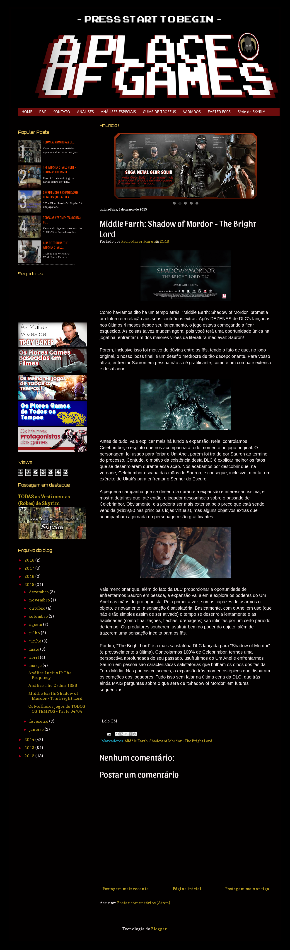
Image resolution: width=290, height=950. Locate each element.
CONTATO (61, 112)
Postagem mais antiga (247, 888)
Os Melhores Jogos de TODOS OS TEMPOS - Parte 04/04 (56, 709)
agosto (36, 624)
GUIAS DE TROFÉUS (159, 112)
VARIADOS (192, 112)
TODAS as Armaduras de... (59, 142)
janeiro (37, 729)
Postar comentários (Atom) (143, 902)
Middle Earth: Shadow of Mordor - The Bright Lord (168, 741)
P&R (42, 112)
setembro (39, 616)
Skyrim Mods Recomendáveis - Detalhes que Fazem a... (61, 194)
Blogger (159, 928)
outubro (37, 608)
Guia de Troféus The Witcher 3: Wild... (55, 245)
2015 (29, 584)
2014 (29, 739)
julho (35, 632)
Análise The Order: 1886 (52, 685)
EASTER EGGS (219, 112)
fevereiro (39, 721)
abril (34, 657)
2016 (29, 576)
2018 (29, 560)
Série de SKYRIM (252, 112)
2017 (29, 568)
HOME (27, 112)
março (36, 665)
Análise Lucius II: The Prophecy (50, 675)
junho (35, 641)
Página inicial (187, 888)
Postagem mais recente (125, 888)
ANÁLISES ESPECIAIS (118, 112)
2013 (29, 747)
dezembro (39, 591)
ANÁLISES (85, 112)
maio (34, 649)
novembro (40, 600)
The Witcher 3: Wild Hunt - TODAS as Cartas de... (59, 169)
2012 (29, 756)
